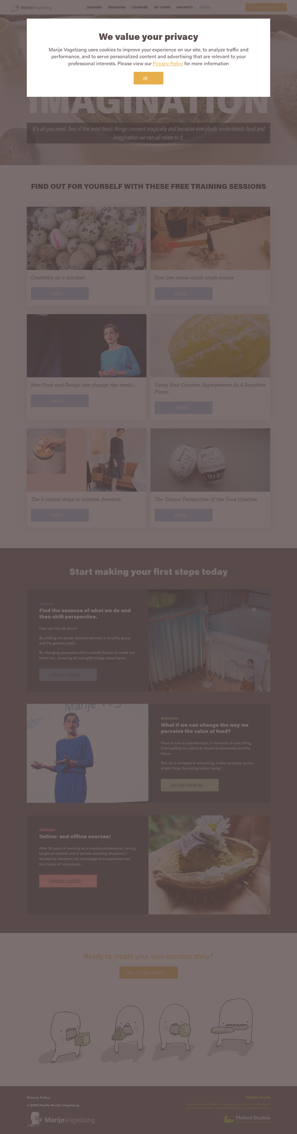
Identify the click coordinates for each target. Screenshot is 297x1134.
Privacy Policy (168, 63)
